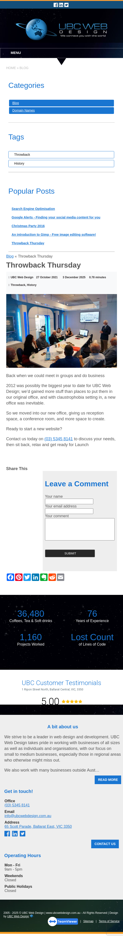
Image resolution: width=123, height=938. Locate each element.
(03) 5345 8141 (59, 439)
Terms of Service (109, 921)
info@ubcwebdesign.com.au (28, 816)
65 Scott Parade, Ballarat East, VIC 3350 (38, 827)
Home (11, 68)
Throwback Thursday (28, 243)
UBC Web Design (18, 916)
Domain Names (23, 110)
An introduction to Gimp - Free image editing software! (54, 234)
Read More (108, 780)
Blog (24, 68)
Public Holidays (18, 886)
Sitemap (88, 921)
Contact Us (105, 844)
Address (12, 822)
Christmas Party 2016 (28, 226)
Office (10, 801)
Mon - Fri (12, 865)
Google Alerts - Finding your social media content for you (56, 217)
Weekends (14, 876)
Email (10, 812)
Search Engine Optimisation (33, 209)
